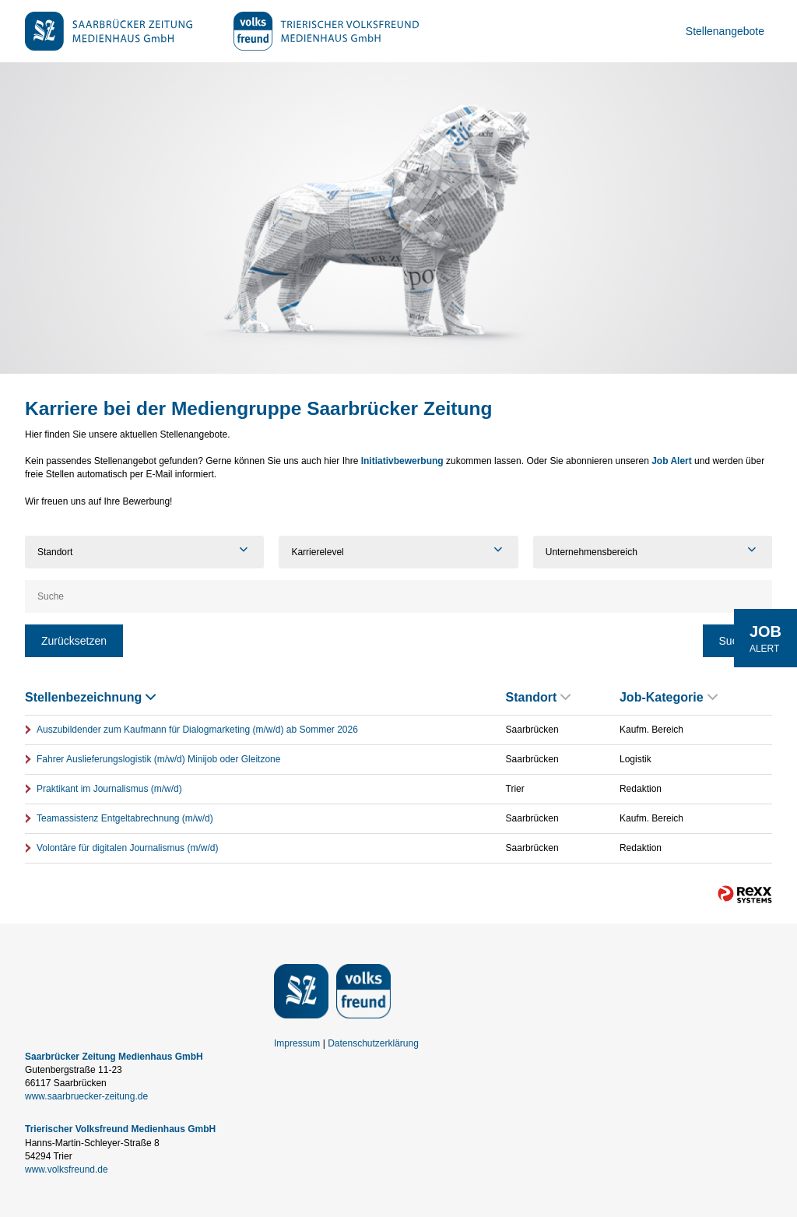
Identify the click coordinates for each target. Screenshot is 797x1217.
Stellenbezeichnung (90, 697)
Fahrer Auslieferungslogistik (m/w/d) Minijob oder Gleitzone (158, 759)
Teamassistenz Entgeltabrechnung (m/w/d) (125, 818)
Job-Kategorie (669, 697)
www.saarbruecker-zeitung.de (86, 1096)
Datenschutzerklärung (373, 1043)
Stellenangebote (725, 31)
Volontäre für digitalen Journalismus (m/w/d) (127, 847)
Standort (538, 697)
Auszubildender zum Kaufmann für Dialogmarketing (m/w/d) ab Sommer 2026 (197, 729)
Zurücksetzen (74, 641)
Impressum (297, 1043)
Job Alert (671, 460)
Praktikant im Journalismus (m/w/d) (109, 788)
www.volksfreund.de (66, 1169)
